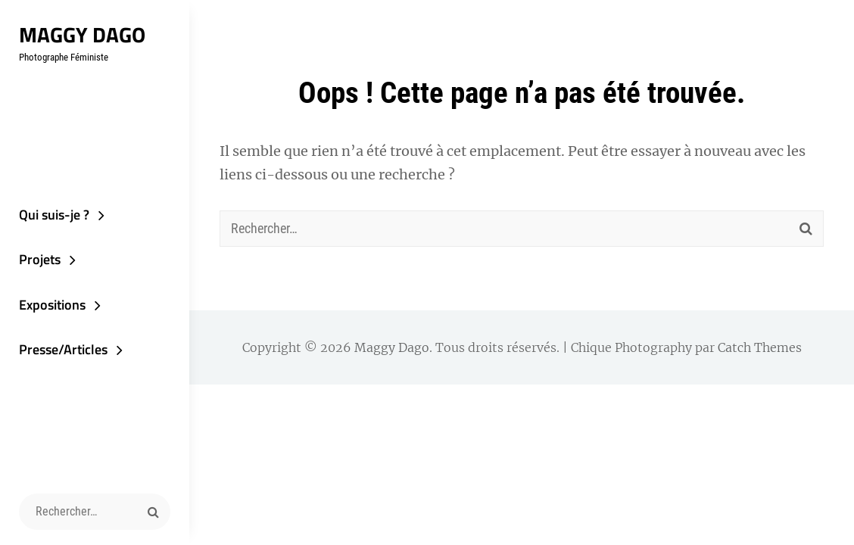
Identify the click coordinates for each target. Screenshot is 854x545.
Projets (40, 259)
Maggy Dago (82, 34)
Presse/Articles (63, 349)
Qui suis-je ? (54, 214)
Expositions (52, 304)
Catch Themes (760, 347)
